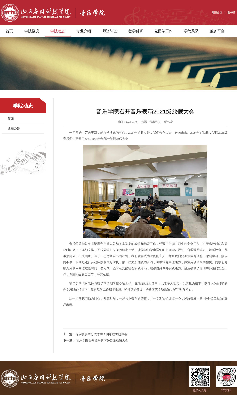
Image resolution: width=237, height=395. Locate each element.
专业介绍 (83, 31)
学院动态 (57, 31)
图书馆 (231, 12)
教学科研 (135, 31)
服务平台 (217, 31)
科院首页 (217, 12)
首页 (9, 31)
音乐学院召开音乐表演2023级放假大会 (101, 340)
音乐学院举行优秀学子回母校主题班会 (101, 334)
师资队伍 (109, 31)
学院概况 (31, 31)
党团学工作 (163, 31)
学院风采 (191, 31)
